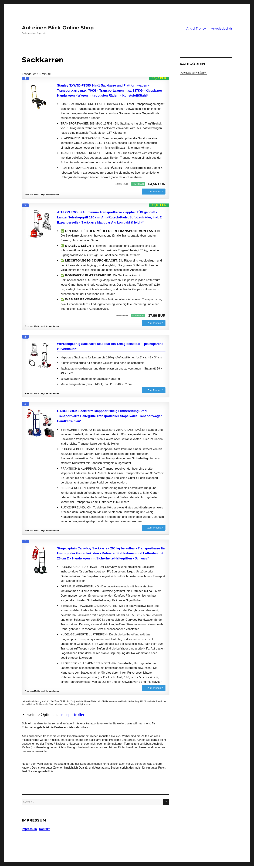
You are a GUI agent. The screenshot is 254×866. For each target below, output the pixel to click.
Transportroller (71, 714)
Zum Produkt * (155, 191)
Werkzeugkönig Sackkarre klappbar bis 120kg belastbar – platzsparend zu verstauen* (110, 346)
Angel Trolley (196, 28)
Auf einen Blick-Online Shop (58, 28)
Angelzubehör (221, 28)
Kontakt (44, 828)
